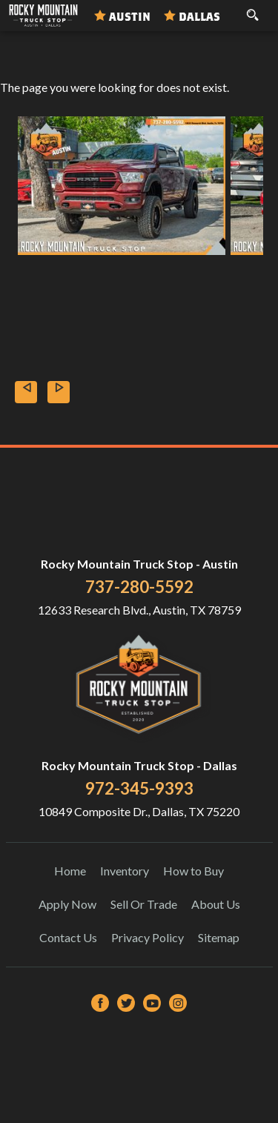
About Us (215, 904)
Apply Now (67, 904)
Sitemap (218, 937)
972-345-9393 (139, 788)
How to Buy (193, 871)
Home (70, 871)
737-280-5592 (139, 587)
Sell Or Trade (143, 904)
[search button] (252, 10)
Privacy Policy (147, 937)
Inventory (124, 871)
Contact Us (68, 937)
